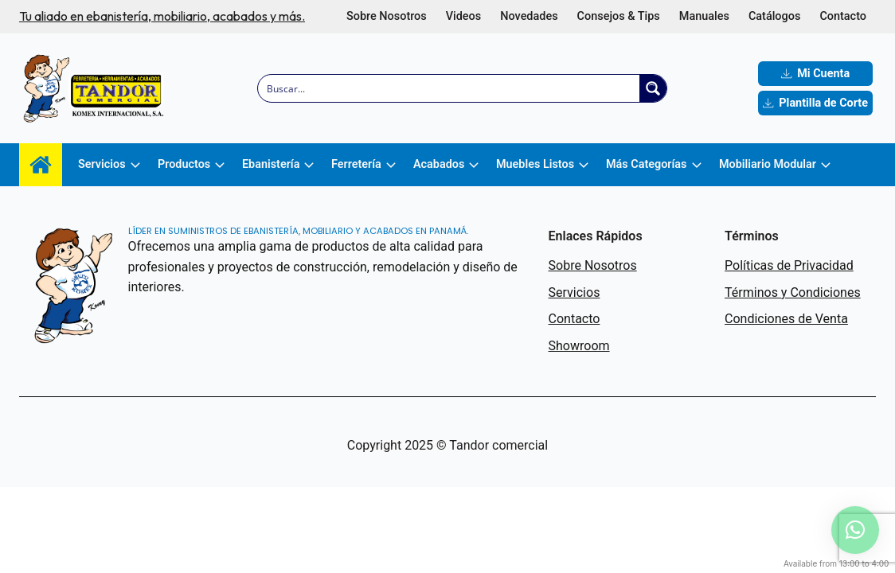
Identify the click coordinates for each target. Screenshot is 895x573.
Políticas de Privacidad (789, 265)
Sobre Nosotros (386, 16)
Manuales (704, 16)
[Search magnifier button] (652, 88)
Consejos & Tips (618, 16)
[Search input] (449, 88)
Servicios (574, 292)
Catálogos (774, 16)
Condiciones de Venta (786, 318)
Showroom (579, 345)
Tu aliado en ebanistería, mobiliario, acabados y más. (162, 16)
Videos (464, 16)
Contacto (842, 16)
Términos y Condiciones (793, 292)
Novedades (528, 16)
